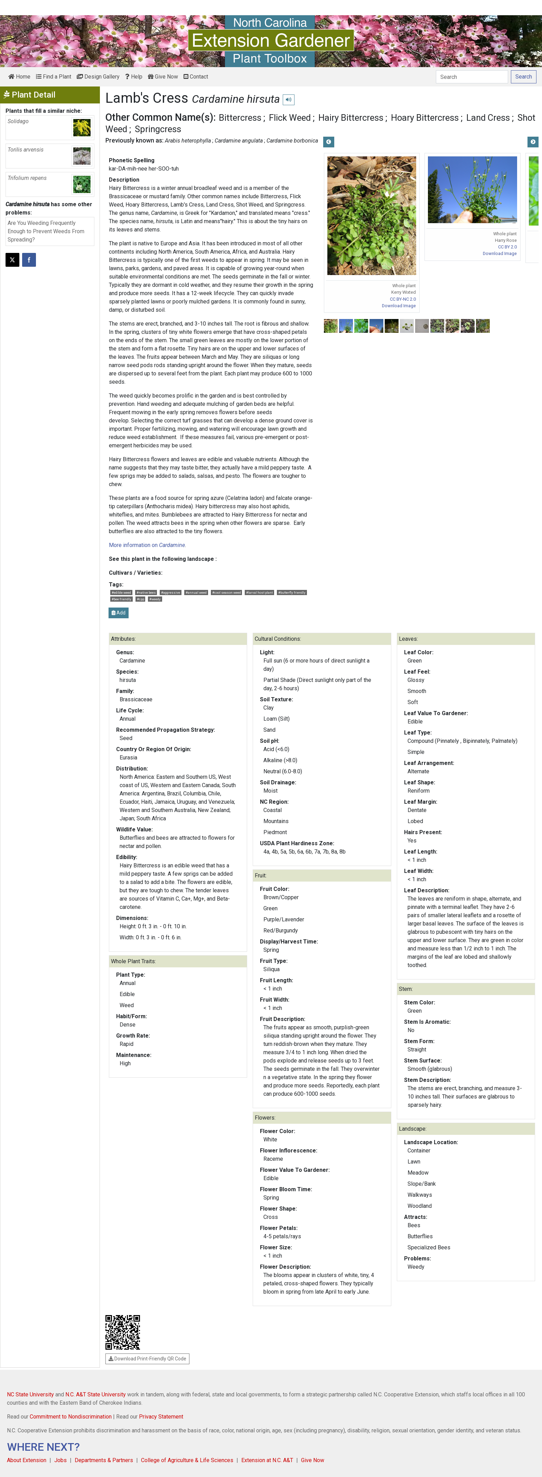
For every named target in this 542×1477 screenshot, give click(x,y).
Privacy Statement (161, 1416)
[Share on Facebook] (29, 260)
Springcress (158, 129)
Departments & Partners (104, 1460)
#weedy (155, 599)
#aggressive (170, 592)
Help (133, 76)
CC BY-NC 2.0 (403, 299)
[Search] (472, 76)
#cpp (140, 599)
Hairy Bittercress (350, 117)
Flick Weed (290, 117)
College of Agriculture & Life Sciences (187, 1460)
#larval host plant (259, 592)
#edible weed (121, 592)
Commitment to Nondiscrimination (71, 1416)
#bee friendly (121, 599)
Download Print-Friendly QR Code (147, 1358)
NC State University (30, 1394)
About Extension (26, 1460)
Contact (196, 76)
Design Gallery (98, 76)
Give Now (163, 76)
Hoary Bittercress (425, 117)
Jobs (60, 1460)
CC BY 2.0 (507, 246)
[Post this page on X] (12, 260)
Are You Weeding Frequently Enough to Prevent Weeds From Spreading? (46, 231)
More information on (147, 545)
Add (118, 613)
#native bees (146, 592)
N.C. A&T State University (95, 1394)
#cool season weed (226, 592)
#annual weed (196, 592)
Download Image (399, 305)
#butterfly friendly (292, 592)
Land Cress (488, 117)
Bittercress (240, 117)
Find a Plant (53, 76)
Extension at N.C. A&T (267, 1460)
